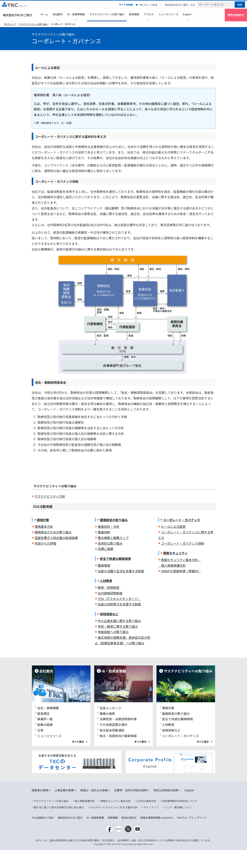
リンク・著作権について (178, 807)
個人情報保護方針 (85, 801)
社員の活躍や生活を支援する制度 (121, 571)
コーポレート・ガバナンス (63, 24)
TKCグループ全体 (148, 4)
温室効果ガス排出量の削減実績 (56, 537)
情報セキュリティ (175, 553)
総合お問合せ (236, 15)
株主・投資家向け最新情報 (118, 735)
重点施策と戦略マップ (113, 537)
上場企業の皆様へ (65, 790)
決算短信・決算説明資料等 (118, 719)
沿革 (40, 730)
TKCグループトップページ (192, 817)
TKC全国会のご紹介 (43, 817)
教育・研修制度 (108, 587)
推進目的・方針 (108, 526)
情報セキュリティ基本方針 (116, 801)
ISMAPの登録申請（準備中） (181, 571)
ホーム (44, 14)
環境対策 (43, 520)
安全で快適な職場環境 (115, 558)
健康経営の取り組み (114, 520)
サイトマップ (150, 807)
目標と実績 (105, 548)
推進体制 (104, 532)
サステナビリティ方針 (50, 496)
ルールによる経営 (173, 526)
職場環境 (104, 565)
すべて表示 (78, 742)
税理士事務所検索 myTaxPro (156, 817)
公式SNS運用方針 (146, 801)
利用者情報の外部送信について (179, 801)
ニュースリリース (168, 14)
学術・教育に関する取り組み (118, 626)
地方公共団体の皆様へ (167, 790)
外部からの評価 (45, 543)
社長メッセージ (110, 708)
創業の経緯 (45, 724)
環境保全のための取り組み (53, 532)
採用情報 (134, 14)
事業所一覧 (45, 719)
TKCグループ (10, 24)
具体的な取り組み (110, 543)
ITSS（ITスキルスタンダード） (119, 598)
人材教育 (106, 580)
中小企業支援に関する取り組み (119, 620)
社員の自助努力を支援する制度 (119, 604)
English (189, 790)
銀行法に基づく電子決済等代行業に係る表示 (59, 807)
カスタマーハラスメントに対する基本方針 (114, 807)
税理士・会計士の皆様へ (95, 790)
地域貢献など (109, 614)
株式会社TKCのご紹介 (17, 15)
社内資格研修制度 (110, 593)
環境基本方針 (44, 526)
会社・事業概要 (48, 708)
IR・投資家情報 (95, 817)
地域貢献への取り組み (113, 631)
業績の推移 (107, 713)
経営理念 (43, 713)
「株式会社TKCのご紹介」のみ (179, 4)
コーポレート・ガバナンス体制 (182, 543)
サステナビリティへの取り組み (33, 24)
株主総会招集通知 (112, 730)
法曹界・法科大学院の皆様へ (132, 790)
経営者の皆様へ (41, 790)
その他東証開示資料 (113, 724)
